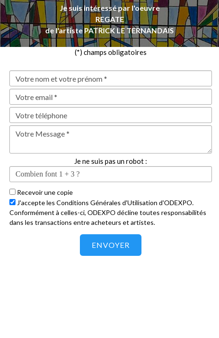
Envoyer (111, 244)
